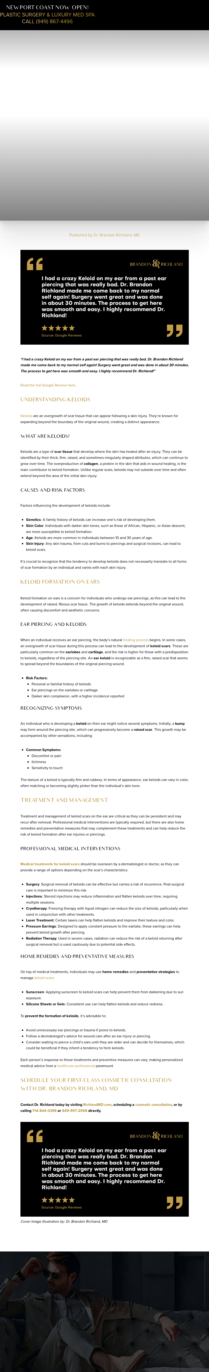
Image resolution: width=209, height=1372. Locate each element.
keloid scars (43, 977)
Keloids (26, 415)
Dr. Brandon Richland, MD (117, 235)
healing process (136, 640)
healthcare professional (76, 1065)
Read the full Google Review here (47, 385)
